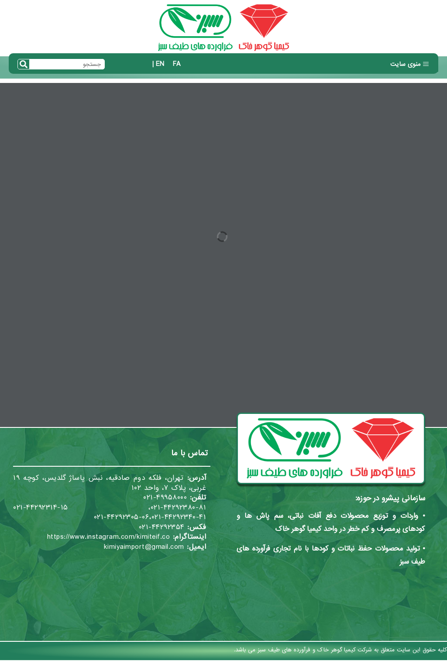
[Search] (23, 64)
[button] (410, 64)
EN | (158, 64)
